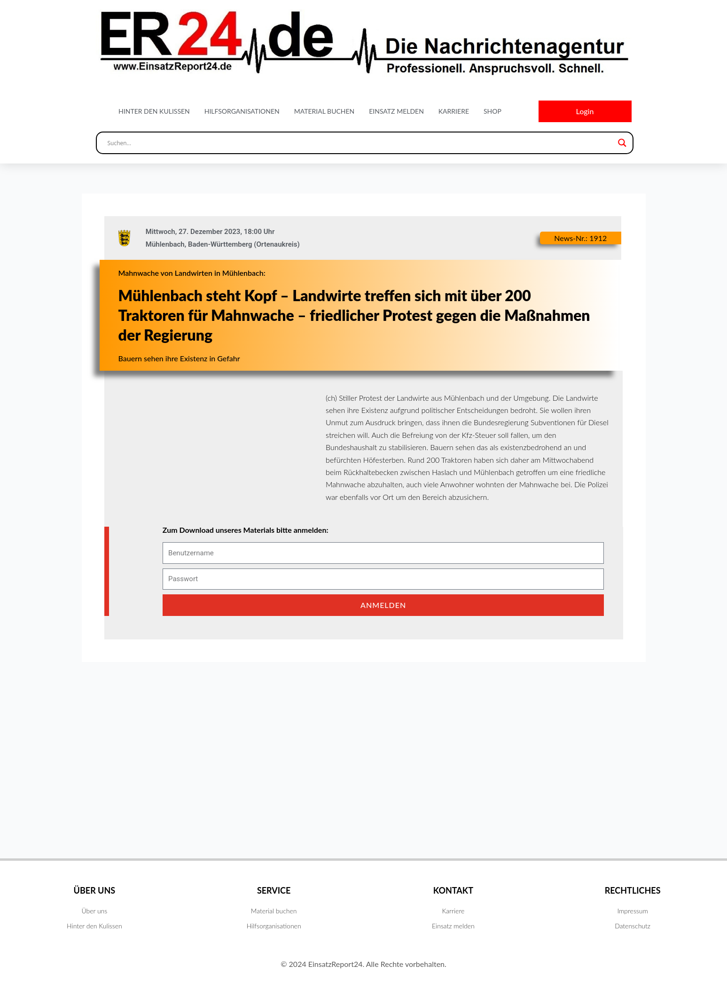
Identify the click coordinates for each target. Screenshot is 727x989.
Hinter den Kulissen (154, 111)
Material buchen (324, 111)
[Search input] (360, 142)
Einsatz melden (396, 111)
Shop (492, 111)
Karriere (453, 111)
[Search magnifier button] (622, 142)
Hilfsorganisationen (242, 111)
